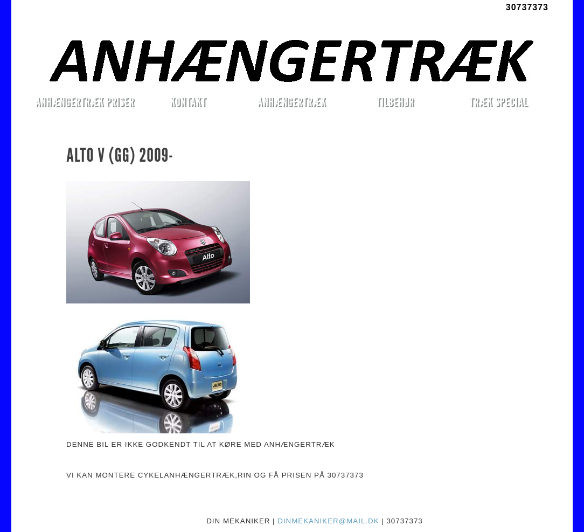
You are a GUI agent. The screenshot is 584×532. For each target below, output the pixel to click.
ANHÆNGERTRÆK (292, 101)
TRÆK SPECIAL (498, 101)
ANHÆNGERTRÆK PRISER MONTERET (84, 103)
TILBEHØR (395, 101)
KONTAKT (188, 101)
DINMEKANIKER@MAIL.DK (328, 521)
